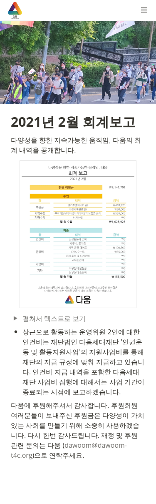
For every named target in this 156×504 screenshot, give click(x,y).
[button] (144, 10)
